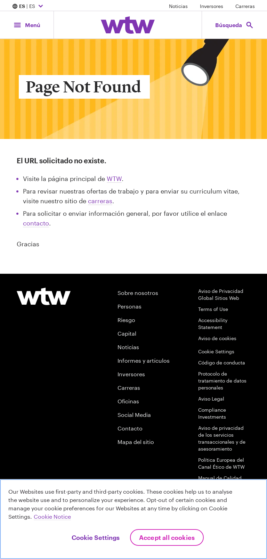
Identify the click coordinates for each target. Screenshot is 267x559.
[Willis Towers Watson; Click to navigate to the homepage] (127, 25)
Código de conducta (221, 362)
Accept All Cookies (167, 537)
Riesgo (126, 320)
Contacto (130, 428)
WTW (114, 178)
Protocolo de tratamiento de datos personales (222, 381)
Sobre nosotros (138, 292)
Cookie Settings (216, 351)
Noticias (178, 6)
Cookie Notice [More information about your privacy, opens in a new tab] (52, 516)
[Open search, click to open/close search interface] (234, 25)
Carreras (245, 6)
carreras (100, 201)
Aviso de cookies (217, 338)
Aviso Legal (211, 399)
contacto (36, 223)
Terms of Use (213, 309)
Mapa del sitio (136, 441)
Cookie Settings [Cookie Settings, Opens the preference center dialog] (96, 537)
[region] (133, 519)
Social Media (134, 414)
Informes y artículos (144, 360)
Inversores (211, 6)
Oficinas (128, 401)
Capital (127, 333)
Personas (129, 306)
